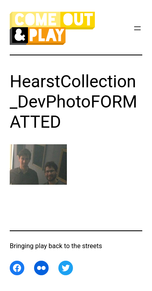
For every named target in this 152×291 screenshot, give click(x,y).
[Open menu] (137, 28)
